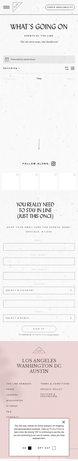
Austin (39, 375)
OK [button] (24, 448)
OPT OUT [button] (44, 448)
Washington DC (39, 370)
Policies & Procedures (49, 399)
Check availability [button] (60, 7)
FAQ (9, 415)
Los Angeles (39, 364)
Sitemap (12, 410)
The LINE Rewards (19, 388)
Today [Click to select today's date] (38, 78)
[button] (6, 7)
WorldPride (14, 404)
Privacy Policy (52, 393)
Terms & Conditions (55, 388)
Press (10, 393)
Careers (12, 399)
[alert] (23, 59)
